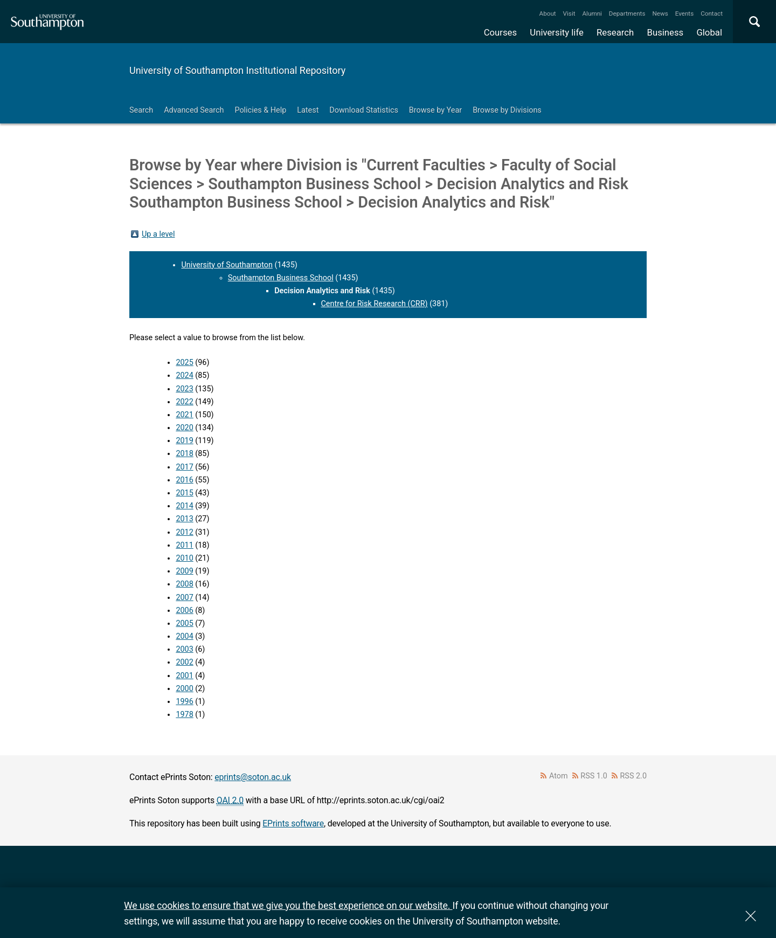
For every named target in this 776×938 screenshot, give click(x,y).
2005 (184, 623)
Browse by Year (435, 110)
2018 (184, 453)
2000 (184, 688)
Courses (500, 32)
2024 (184, 375)
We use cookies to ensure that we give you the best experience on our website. (288, 905)
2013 (184, 518)
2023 (184, 389)
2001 (184, 675)
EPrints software (293, 823)
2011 (184, 545)
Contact (712, 13)
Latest (307, 110)
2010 (184, 558)
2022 (184, 401)
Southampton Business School (281, 277)
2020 (184, 427)
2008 (184, 584)
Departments (627, 13)
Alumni (591, 13)
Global (709, 32)
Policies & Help (260, 110)
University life (557, 32)
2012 (184, 532)
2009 (184, 571)
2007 (184, 597)
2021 (184, 414)
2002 (184, 662)
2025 (184, 362)
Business (665, 32)
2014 (184, 506)
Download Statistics (363, 110)
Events (684, 13)
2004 (184, 636)
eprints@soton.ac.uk (252, 777)
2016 (184, 480)
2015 (184, 493)
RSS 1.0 (593, 776)
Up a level (158, 234)
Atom (558, 776)
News (660, 13)
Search (141, 110)
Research (615, 32)
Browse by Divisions (507, 110)
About (547, 13)
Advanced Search (194, 110)
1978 (184, 714)
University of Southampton (227, 265)
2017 (184, 467)
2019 (184, 440)
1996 (184, 701)
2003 (184, 649)
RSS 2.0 (633, 776)
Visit (569, 13)
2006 (184, 610)
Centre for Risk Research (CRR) (374, 303)
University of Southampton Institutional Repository (237, 70)
